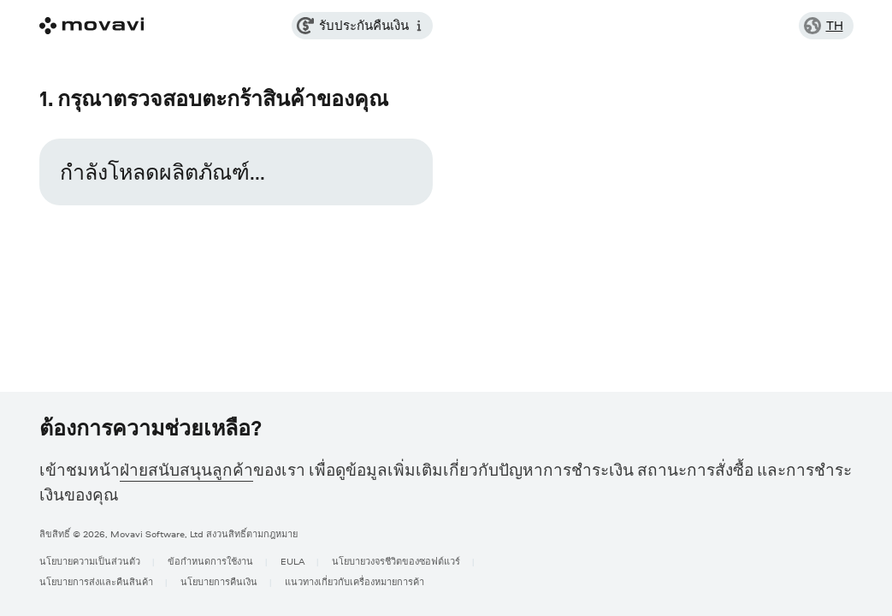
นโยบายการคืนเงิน (218, 581)
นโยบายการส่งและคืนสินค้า (96, 581)
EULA (292, 560)
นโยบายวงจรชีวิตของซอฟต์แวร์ (396, 560)
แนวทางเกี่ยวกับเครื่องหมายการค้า (354, 581)
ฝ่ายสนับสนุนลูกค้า (186, 470)
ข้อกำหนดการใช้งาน (210, 560)
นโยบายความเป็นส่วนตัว (89, 560)
